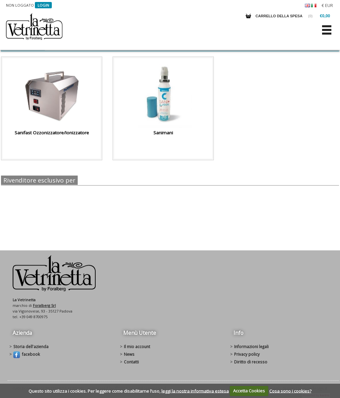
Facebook (26, 354)
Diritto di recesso (250, 361)
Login (43, 5)
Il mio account (137, 346)
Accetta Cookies (249, 391)
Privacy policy (247, 354)
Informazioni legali (251, 346)
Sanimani (163, 133)
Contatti (131, 361)
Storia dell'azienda (30, 346)
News (129, 354)
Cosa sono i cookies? (290, 391)
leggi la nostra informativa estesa (195, 391)
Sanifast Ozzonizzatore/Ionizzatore (52, 133)
